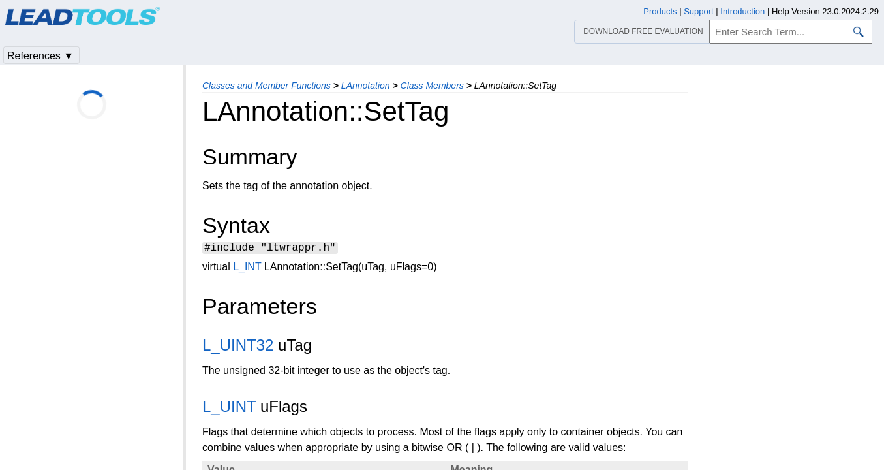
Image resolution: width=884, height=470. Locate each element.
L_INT (247, 268)
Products (660, 11)
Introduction (742, 11)
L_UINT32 (237, 347)
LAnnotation (365, 85)
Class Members (432, 85)
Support (699, 11)
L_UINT (229, 408)
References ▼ (40, 55)
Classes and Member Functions (266, 85)
